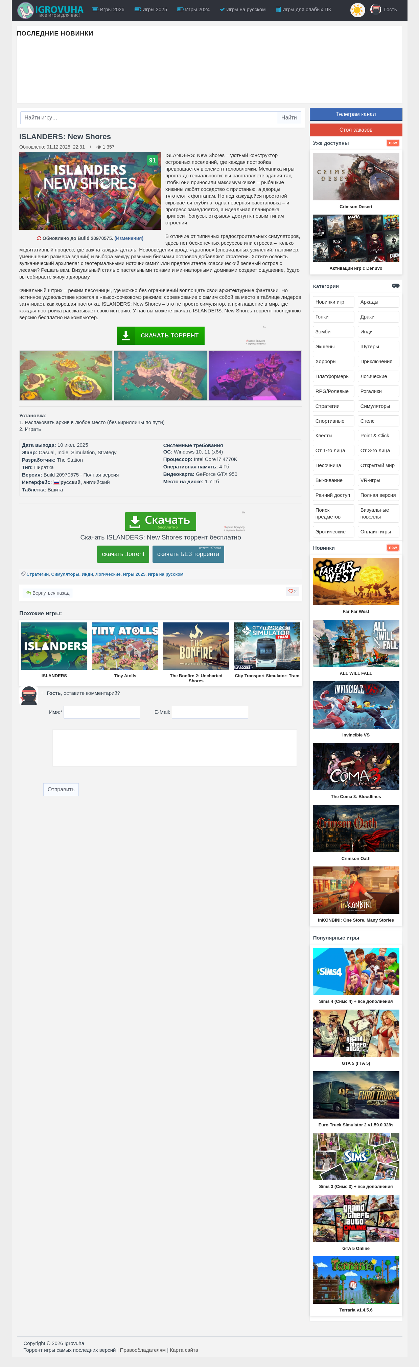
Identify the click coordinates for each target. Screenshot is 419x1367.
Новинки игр (330, 302)
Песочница (328, 465)
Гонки (322, 316)
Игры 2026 (108, 9)
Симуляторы (65, 574)
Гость (383, 9)
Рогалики (371, 391)
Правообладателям (143, 1350)
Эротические (331, 531)
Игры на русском (242, 9)
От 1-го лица (330, 450)
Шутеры (369, 346)
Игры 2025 (151, 9)
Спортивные (330, 421)
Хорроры (326, 361)
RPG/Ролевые (332, 391)
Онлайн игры (375, 531)
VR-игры (370, 480)
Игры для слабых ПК (303, 9)
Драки (367, 316)
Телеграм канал (356, 114)
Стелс (367, 421)
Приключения (376, 361)
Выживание (329, 480)
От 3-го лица (375, 450)
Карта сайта (184, 1350)
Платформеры (333, 376)
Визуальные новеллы (374, 513)
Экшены (325, 346)
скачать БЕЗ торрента (188, 554)
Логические (107, 574)
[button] (292, 591)
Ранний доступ (333, 495)
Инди (87, 574)
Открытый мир (377, 465)
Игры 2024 (193, 9)
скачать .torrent (123, 554)
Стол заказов (356, 130)
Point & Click (374, 435)
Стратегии (37, 574)
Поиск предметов (328, 513)
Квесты (324, 435)
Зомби (323, 331)
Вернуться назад (47, 593)
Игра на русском (165, 574)
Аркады (369, 302)
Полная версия (378, 495)
